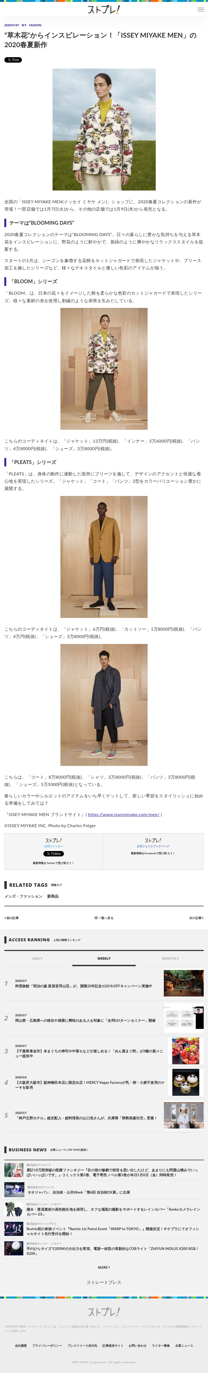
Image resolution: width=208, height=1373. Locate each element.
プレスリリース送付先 (82, 1345)
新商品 (52, 896)
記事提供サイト (112, 1345)
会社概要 (21, 1345)
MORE (104, 1267)
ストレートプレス (104, 1282)
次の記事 (196, 918)
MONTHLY (170, 958)
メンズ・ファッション (23, 896)
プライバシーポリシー (47, 1345)
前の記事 (11, 918)
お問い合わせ (138, 1345)
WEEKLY (103, 958)
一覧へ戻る (104, 918)
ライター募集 (161, 1345)
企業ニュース (184, 1345)
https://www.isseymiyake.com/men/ (124, 814)
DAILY (37, 958)
